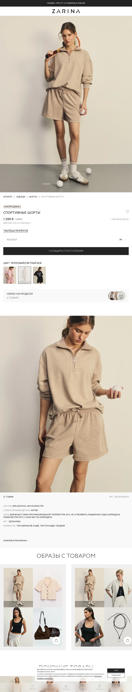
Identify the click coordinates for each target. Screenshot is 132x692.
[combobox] (66, 240)
